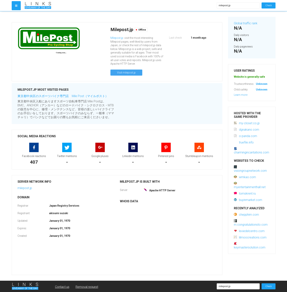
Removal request (87, 287)
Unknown (261, 83)
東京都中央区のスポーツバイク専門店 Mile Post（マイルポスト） (63, 96)
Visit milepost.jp (126, 72)
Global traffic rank (245, 23)
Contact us (62, 287)
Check (268, 5)
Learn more (240, 94)
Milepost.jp (116, 37)
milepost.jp (25, 188)
